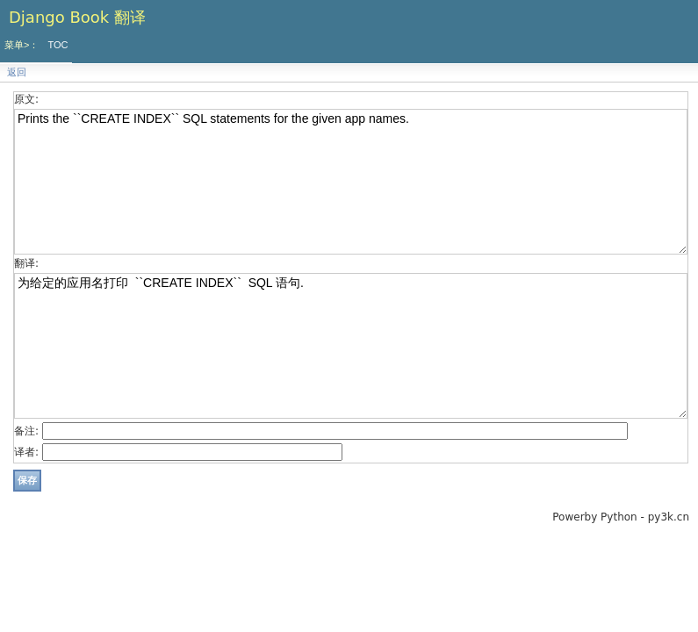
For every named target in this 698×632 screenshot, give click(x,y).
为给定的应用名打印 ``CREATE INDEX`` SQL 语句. (350, 346)
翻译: (26, 263)
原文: (26, 99)
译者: (26, 452)
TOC (57, 45)
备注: (26, 431)
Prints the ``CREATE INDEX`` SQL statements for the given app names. (350, 182)
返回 (16, 72)
